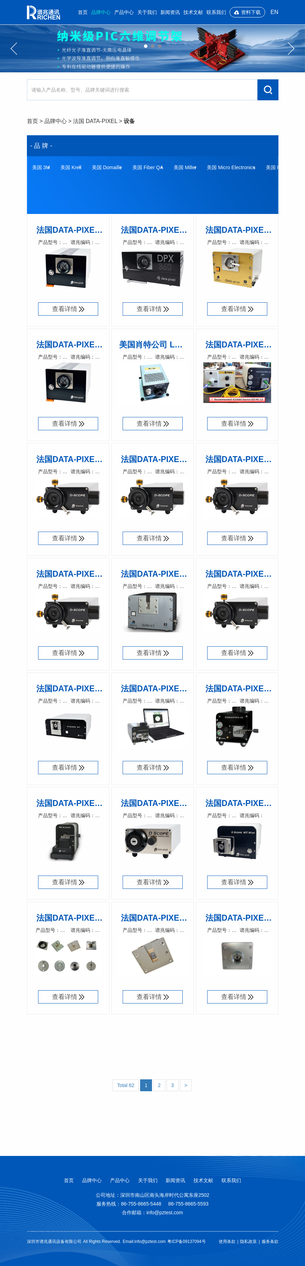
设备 (129, 121)
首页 (83, 12)
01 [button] (145, 46)
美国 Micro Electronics (231, 167)
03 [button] (159, 46)
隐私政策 (248, 1241)
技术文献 (193, 12)
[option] (152, 48)
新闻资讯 (170, 12)
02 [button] (152, 46)
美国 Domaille (107, 167)
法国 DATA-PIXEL (95, 121)
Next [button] (291, 48)
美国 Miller (185, 167)
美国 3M (41, 167)
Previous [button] (13, 48)
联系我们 (216, 12)
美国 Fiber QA (147, 167)
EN (274, 12)
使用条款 (227, 1241)
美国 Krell (70, 167)
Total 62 (125, 1085)
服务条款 (270, 1241)
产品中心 (124, 12)
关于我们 (147, 12)
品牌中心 (101, 12)
